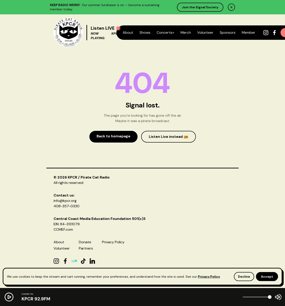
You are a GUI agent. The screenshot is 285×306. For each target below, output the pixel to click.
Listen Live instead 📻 (168, 136)
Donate (85, 242)
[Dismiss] (231, 7)
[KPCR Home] (68, 32)
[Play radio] (118, 28)
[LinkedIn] (92, 261)
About (128, 32)
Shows (145, 32)
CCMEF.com (63, 229)
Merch (186, 32)
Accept (267, 277)
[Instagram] (265, 32)
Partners (86, 248)
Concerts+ (165, 32)
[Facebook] (274, 32)
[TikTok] (83, 261)
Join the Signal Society (200, 7)
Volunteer (205, 32)
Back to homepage (113, 136)
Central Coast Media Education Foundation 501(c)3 (99, 218)
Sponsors (227, 32)
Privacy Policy (113, 242)
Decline (244, 277)
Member (248, 32)
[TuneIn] (74, 261)
